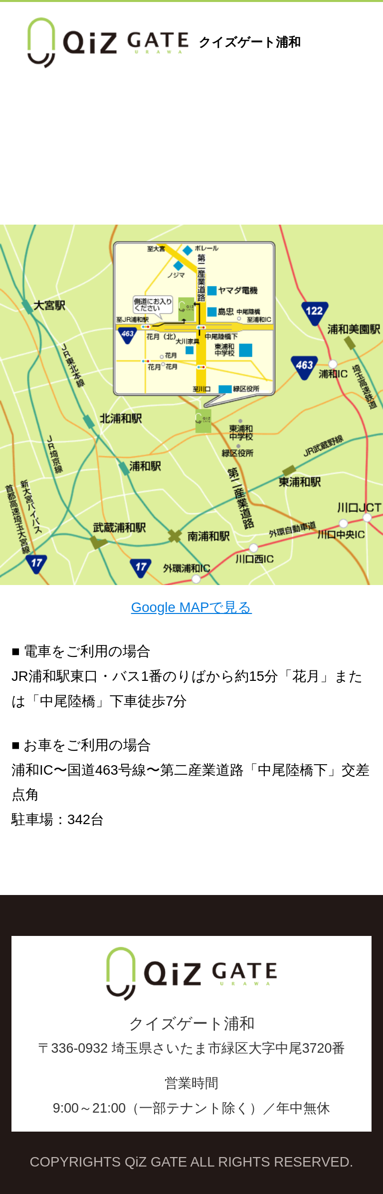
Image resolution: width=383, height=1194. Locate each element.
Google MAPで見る (191, 607)
